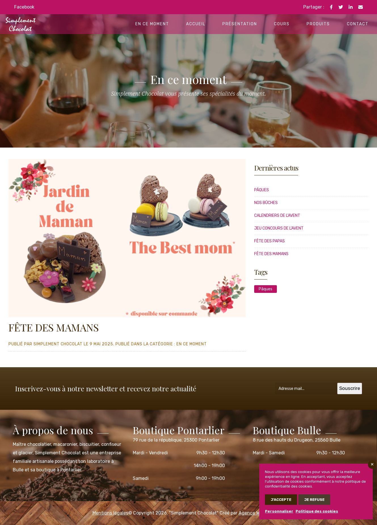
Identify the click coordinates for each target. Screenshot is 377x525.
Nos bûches (266, 202)
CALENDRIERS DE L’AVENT (277, 215)
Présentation (239, 24)
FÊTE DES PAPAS (269, 241)
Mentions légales (110, 513)
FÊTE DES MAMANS (271, 253)
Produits (318, 24)
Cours (282, 24)
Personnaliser (279, 511)
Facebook (24, 7)
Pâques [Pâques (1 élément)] (265, 289)
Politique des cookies (317, 511)
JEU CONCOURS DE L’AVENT (279, 228)
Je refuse (314, 499)
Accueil (195, 24)
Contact (357, 24)
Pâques (261, 190)
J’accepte (281, 499)
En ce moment (152, 24)
